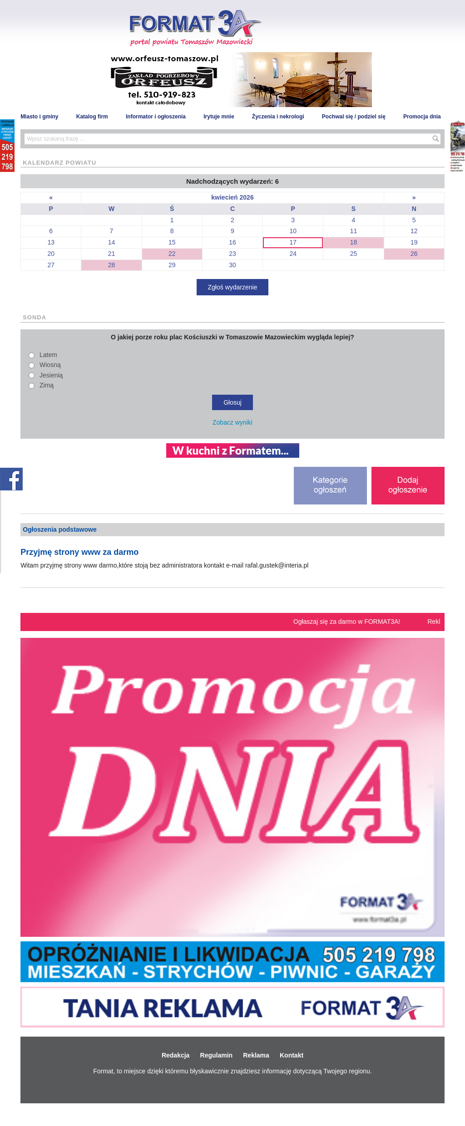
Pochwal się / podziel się (354, 116)
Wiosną (50, 364)
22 (172, 253)
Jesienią (51, 375)
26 (414, 253)
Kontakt (291, 1055)
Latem (48, 354)
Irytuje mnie (218, 116)
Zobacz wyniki (232, 422)
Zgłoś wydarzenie (232, 287)
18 (353, 242)
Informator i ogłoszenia (156, 116)
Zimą (47, 385)
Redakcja (175, 1055)
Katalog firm (92, 116)
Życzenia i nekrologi (278, 116)
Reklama (256, 1055)
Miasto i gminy (39, 116)
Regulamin (216, 1055)
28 (111, 265)
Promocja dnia (422, 116)
